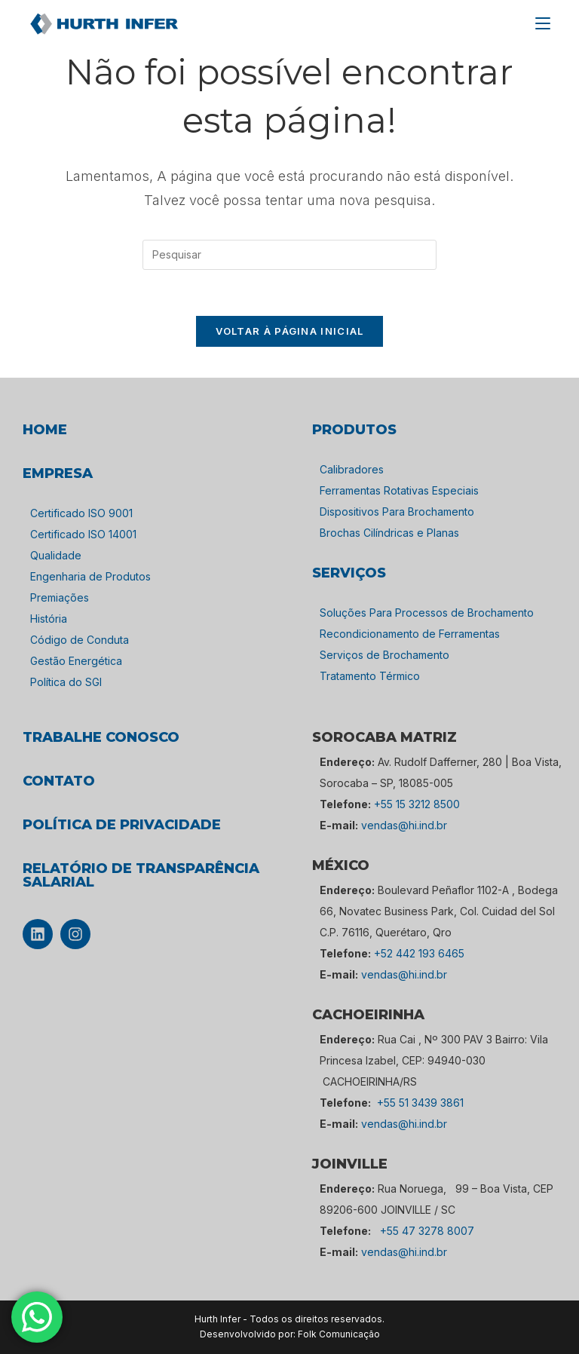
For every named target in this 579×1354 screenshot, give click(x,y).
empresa (58, 473)
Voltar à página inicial (290, 331)
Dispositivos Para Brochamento (397, 511)
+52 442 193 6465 (419, 953)
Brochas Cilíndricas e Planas (389, 532)
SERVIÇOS (349, 573)
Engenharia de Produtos (90, 576)
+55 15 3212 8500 (417, 804)
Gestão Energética (76, 660)
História (48, 618)
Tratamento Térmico (370, 675)
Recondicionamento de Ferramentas (410, 633)
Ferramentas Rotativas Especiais (399, 490)
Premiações (59, 597)
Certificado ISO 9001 (81, 513)
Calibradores (352, 469)
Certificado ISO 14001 (83, 534)
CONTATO (59, 781)
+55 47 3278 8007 (427, 1230)
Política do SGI (66, 681)
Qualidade (55, 555)
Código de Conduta (79, 639)
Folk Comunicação (339, 1334)
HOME (45, 429)
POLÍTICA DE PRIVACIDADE (122, 824)
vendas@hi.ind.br (404, 825)
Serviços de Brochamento (384, 654)
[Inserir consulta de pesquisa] (289, 255)
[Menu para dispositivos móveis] (542, 23)
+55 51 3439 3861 (420, 1102)
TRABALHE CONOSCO (101, 737)
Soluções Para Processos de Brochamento (427, 612)
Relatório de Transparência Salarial (141, 875)
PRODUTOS (354, 429)
